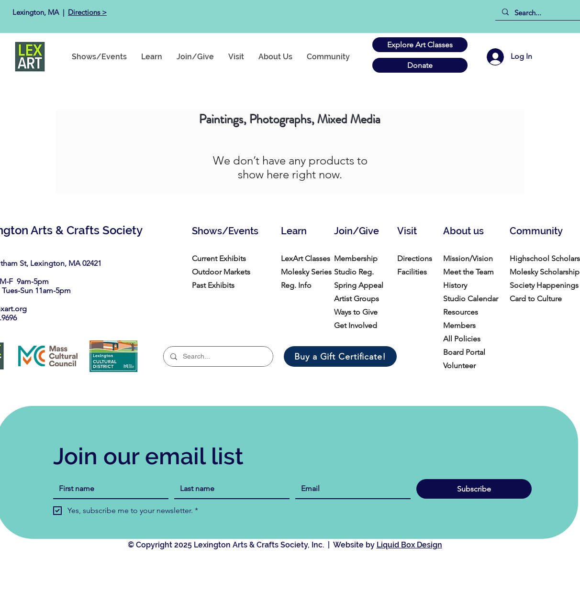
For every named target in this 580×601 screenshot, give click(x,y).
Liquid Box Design (409, 544)
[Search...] (541, 13)
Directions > (87, 12)
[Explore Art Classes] (420, 44)
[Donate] (420, 65)
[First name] (108, 488)
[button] (328, 56)
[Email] (350, 488)
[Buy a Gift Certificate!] (340, 356)
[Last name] (229, 488)
